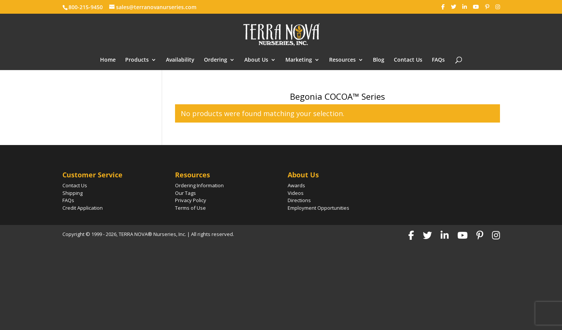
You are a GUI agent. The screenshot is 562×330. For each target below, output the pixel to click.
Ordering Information (199, 185)
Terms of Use (190, 207)
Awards (296, 185)
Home (108, 60)
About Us (256, 60)
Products (137, 60)
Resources (342, 60)
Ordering (215, 60)
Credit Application (82, 207)
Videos (296, 193)
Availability (180, 60)
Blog (378, 60)
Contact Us (408, 60)
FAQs (438, 60)
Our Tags (185, 193)
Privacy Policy (190, 200)
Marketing (298, 60)
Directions (299, 200)
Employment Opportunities (318, 207)
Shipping (72, 193)
